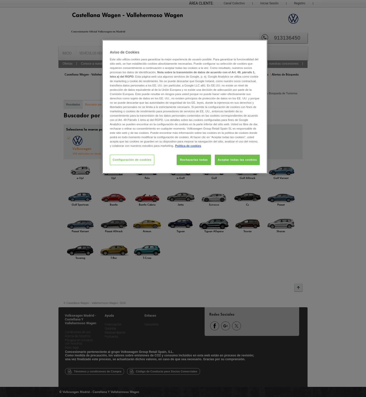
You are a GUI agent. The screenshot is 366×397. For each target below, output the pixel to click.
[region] (184, 107)
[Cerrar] (260, 45)
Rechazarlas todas (194, 159)
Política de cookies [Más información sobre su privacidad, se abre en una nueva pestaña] (188, 145)
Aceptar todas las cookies (237, 159)
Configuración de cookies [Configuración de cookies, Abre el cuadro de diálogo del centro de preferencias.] (132, 159)
